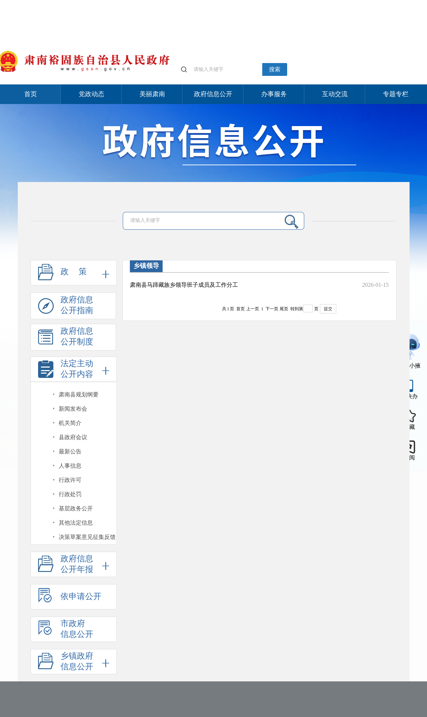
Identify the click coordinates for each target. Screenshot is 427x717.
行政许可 (70, 480)
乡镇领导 (146, 265)
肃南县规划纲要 (79, 394)
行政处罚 (70, 494)
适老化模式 (351, 3)
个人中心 (326, 3)
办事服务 (274, 94)
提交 (328, 308)
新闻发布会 (73, 409)
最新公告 (70, 451)
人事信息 (70, 466)
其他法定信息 (76, 523)
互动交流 (335, 94)
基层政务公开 (76, 508)
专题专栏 (395, 94)
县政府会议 (73, 437)
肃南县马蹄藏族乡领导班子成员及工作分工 (184, 285)
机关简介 (70, 423)
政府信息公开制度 (65, 338)
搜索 (274, 69)
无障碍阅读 (380, 3)
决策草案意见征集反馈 (87, 537)
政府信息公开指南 (65, 307)
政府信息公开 (213, 94)
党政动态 (91, 94)
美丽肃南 (152, 94)
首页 (30, 94)
